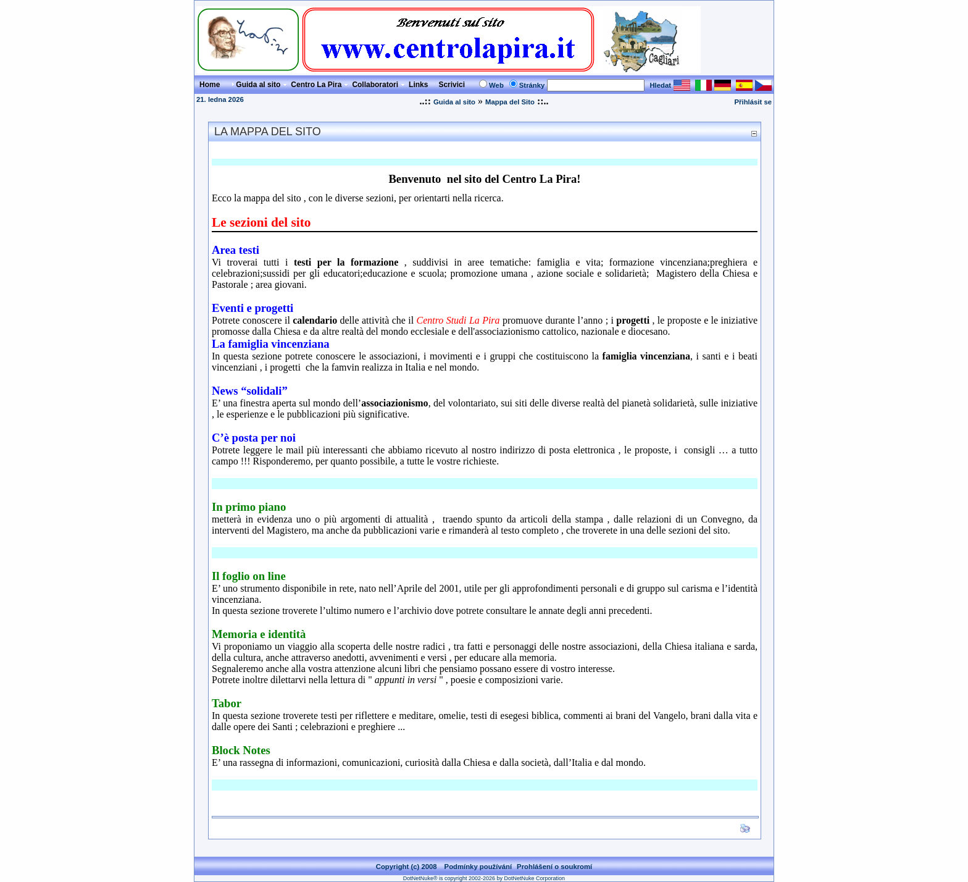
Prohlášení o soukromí (554, 866)
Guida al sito (454, 102)
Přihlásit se (753, 102)
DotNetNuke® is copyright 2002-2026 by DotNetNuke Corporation (484, 878)
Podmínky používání (478, 866)
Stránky (532, 85)
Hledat (660, 85)
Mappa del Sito (510, 102)
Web (496, 85)
